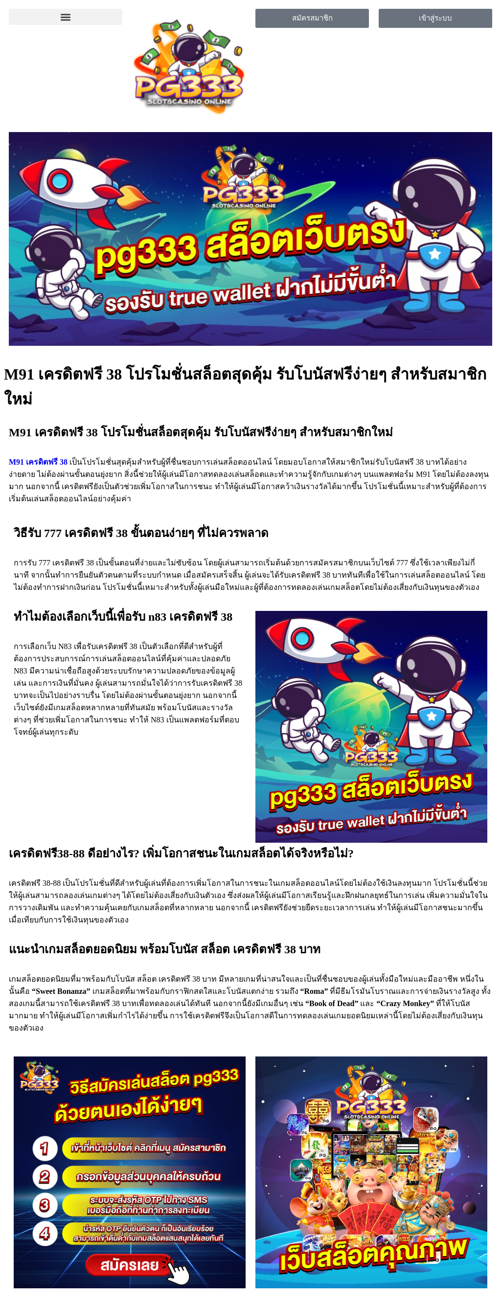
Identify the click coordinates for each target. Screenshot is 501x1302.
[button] (65, 17)
